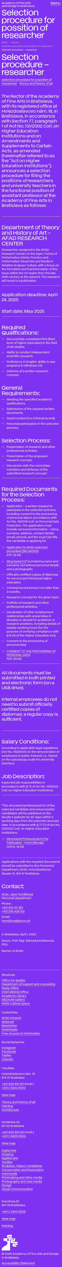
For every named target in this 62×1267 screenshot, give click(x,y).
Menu (55, 3)
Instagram (9, 1048)
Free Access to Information (21, 1033)
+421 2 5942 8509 (14, 1211)
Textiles (7, 1162)
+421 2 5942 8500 (14, 1088)
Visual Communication (17, 1189)
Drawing (7, 1154)
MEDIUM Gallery (13, 1000)
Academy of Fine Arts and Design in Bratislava (18, 4)
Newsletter (9, 1026)
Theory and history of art (19, 1102)
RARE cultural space (16, 1003)
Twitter (6, 1055)
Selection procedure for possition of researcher (27, 46)
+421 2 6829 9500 (14, 1136)
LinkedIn (8, 1059)
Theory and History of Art (36, 83)
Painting (7, 1106)
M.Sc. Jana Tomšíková (17, 894)
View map (8, 1095)
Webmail (8, 1022)
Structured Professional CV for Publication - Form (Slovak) (28, 843)
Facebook (9, 1051)
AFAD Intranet (11, 1018)
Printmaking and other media (22, 1177)
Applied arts (10, 1158)
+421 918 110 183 (12, 907)
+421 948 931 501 (13, 1084)
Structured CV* (17, 561)
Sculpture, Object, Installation (22, 1166)
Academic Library (14, 996)
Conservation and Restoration (23, 1170)
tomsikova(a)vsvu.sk (16, 921)
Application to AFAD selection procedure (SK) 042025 (27, 551)
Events (15, 43)
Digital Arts (9, 1150)
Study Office (10, 988)
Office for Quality (13, 980)
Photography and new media (22, 1181)
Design (7, 1185)
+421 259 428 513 (13, 911)
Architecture (10, 1110)
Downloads (10, 1029)
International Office (15, 992)
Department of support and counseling (28, 984)
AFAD (4, 43)
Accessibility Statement (18, 1263)
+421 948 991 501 (13, 1132)
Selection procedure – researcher (19, 50)
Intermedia (9, 1174)
